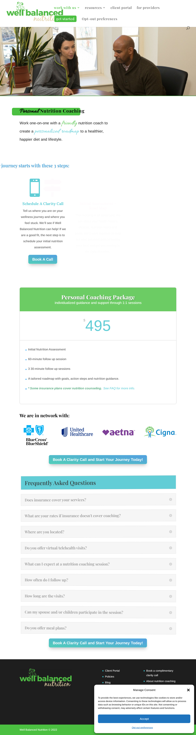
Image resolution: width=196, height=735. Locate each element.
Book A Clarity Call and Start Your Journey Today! (98, 459)
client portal (121, 8)
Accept (144, 718)
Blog (108, 682)
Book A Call (42, 259)
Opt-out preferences (142, 727)
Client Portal (112, 670)
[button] (188, 690)
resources (93, 8)
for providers (148, 8)
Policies (109, 676)
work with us (65, 8)
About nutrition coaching (160, 681)
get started (65, 19)
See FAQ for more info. (119, 388)
